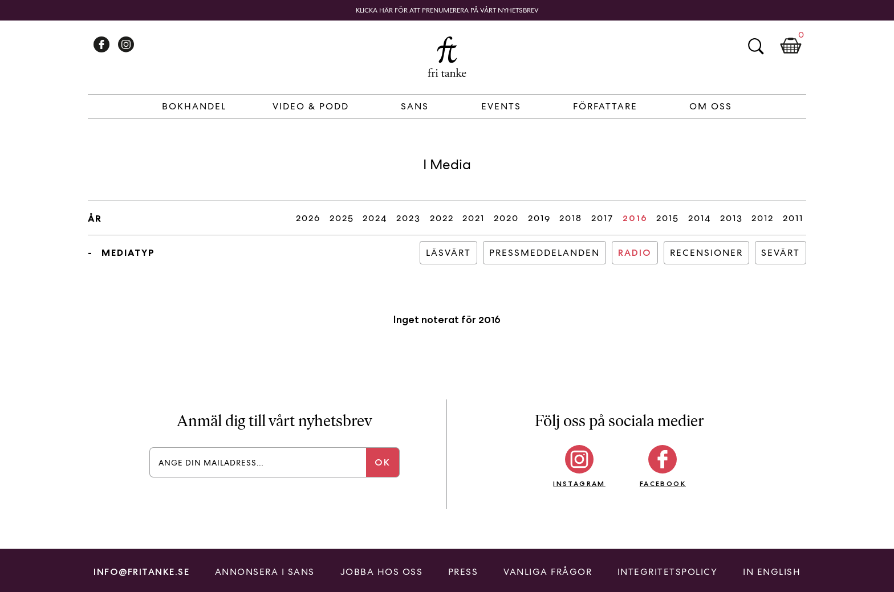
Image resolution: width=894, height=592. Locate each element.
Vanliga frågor (547, 572)
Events (501, 106)
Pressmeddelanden (544, 253)
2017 (602, 218)
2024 (375, 218)
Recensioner (706, 253)
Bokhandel (194, 106)
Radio (635, 252)
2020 (506, 218)
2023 (408, 218)
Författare (605, 106)
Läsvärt (448, 253)
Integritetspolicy (667, 572)
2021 (473, 218)
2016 (635, 218)
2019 (539, 218)
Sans (415, 106)
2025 (342, 218)
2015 (667, 218)
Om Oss (710, 106)
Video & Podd (311, 106)
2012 (762, 218)
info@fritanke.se (141, 571)
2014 (699, 218)
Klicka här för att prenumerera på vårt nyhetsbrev (447, 10)
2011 (793, 218)
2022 (442, 218)
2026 (308, 218)
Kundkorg (791, 46)
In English (771, 572)
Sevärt (780, 253)
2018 (570, 218)
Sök (755, 46)
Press (463, 572)
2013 (731, 218)
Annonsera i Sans (265, 572)
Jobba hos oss (381, 572)
